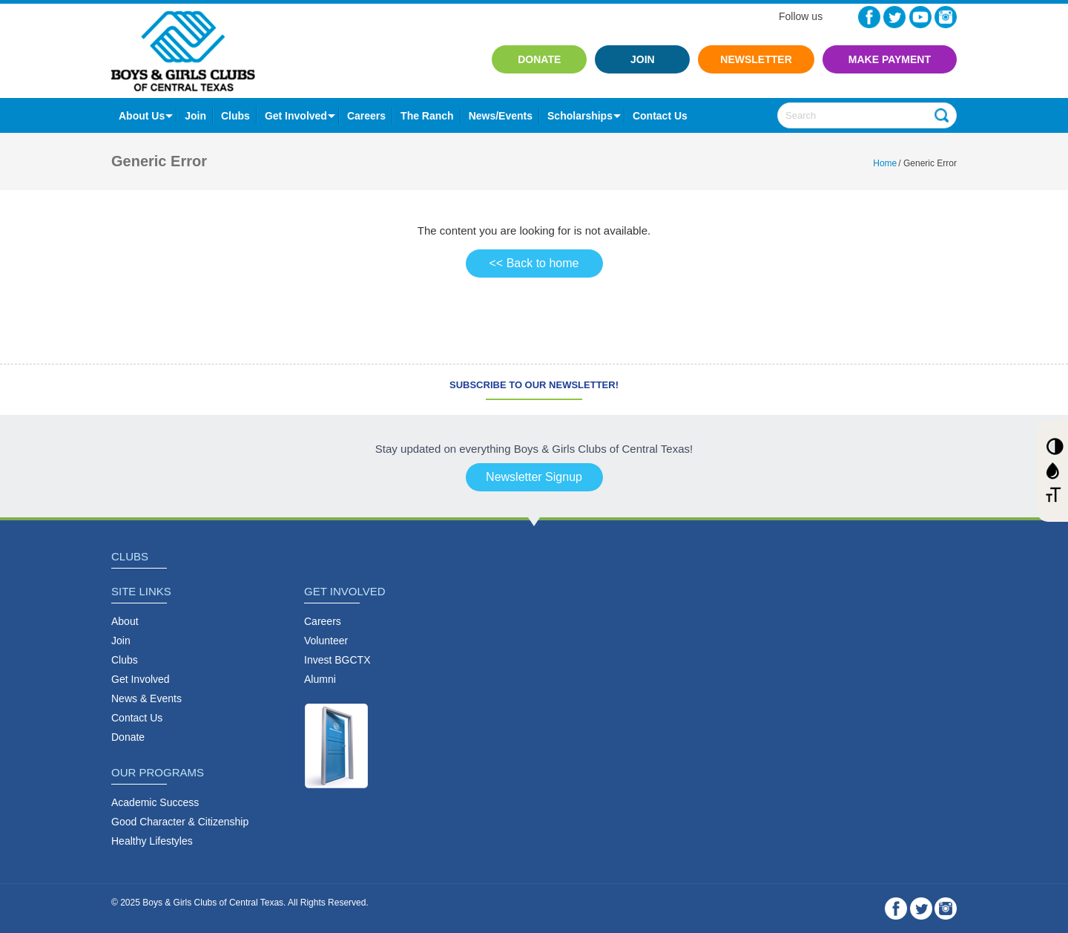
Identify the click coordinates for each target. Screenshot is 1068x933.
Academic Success (155, 802)
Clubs (235, 116)
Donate (539, 59)
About (125, 621)
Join (642, 59)
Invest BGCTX (337, 660)
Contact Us (136, 718)
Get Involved (296, 116)
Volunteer (326, 640)
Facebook (869, 17)
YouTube (920, 17)
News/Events (501, 116)
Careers (366, 116)
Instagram (945, 17)
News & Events (146, 698)
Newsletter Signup (534, 477)
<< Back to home (534, 263)
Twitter (894, 17)
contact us (660, 116)
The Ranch (427, 116)
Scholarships (580, 116)
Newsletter (755, 59)
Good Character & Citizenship (179, 822)
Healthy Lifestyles (152, 841)
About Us (142, 116)
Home (885, 163)
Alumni (320, 679)
